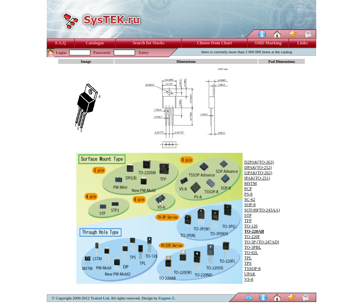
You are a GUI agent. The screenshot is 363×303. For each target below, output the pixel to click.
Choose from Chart (214, 42)
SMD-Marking (268, 42)
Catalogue (95, 42)
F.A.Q (60, 42)
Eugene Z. (166, 298)
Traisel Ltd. (100, 298)
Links (302, 42)
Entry (144, 52)
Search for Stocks (148, 42)
